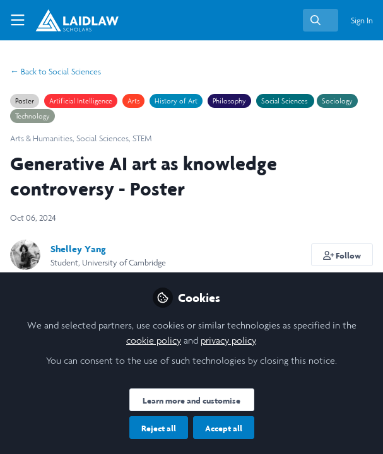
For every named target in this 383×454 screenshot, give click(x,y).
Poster (24, 100)
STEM (142, 138)
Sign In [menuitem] (362, 20)
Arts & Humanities (41, 138)
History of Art (176, 100)
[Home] (65, 20)
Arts (133, 100)
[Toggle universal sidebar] (17, 20)
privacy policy (228, 340)
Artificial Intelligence (80, 100)
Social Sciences (55, 71)
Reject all (158, 428)
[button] (342, 254)
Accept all (223, 428)
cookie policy (153, 340)
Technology (32, 116)
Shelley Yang (78, 249)
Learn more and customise (191, 400)
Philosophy (229, 100)
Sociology (337, 100)
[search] (320, 20)
